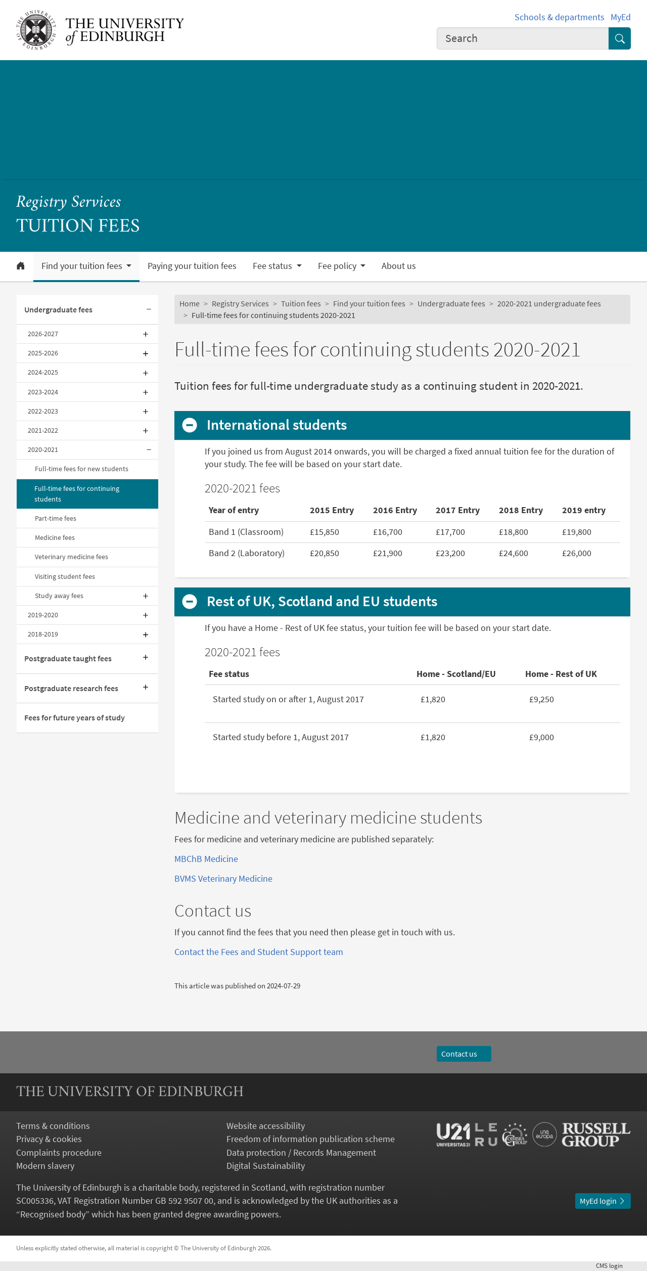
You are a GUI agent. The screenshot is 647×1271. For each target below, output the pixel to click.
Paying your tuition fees (192, 265)
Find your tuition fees (369, 303)
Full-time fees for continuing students (76, 494)
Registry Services (68, 203)
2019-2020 (43, 614)
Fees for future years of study (74, 717)
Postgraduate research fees (71, 688)
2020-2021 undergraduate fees (549, 303)
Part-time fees (55, 518)
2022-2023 (43, 411)
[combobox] (523, 38)
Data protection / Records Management (301, 1152)
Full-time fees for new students (81, 468)
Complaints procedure (59, 1152)
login (613, 1265)
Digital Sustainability (265, 1165)
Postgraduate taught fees (68, 658)
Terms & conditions (53, 1125)
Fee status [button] (273, 265)
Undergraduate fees (58, 309)
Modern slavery (45, 1165)
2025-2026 (43, 352)
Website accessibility (265, 1125)
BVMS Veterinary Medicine (223, 878)
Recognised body (52, 1214)
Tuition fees (301, 303)
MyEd (621, 17)
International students (277, 425)
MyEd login (603, 1201)
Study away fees (59, 595)
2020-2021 (43, 449)
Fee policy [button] (338, 265)
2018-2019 (43, 634)
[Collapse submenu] (149, 310)
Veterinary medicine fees (71, 556)
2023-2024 (43, 391)
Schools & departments (560, 17)
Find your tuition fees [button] (82, 265)
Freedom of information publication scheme (310, 1139)
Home (189, 303)
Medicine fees (55, 537)
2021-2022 (43, 430)
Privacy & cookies (49, 1139)
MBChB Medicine (206, 859)
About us (399, 265)
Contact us (464, 1054)
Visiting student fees (65, 576)
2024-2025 (43, 372)
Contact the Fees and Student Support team (258, 952)
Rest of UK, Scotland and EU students (322, 601)
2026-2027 (43, 333)
